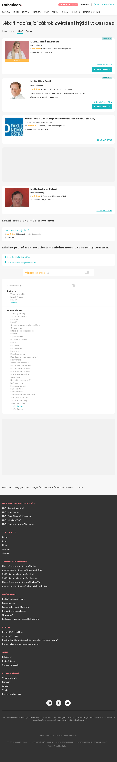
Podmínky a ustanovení (57, 746)
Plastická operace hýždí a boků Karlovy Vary (21, 582)
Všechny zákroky (17, 313)
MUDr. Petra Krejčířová (11, 520)
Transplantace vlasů (19, 397)
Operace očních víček (20, 374)
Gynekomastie (16, 336)
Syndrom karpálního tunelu (22, 394)
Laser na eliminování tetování (15, 607)
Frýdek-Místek (16, 297)
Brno (4, 541)
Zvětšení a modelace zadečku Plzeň (18, 574)
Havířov (13, 300)
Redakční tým (8, 661)
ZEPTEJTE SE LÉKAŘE (40, 12)
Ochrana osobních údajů (17, 742)
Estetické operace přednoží (22, 331)
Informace (8, 31)
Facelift (13, 334)
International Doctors (11, 694)
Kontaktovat (102, 69)
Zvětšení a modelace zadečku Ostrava (19, 578)
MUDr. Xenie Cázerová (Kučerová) (16, 516)
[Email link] (68, 703)
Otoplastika (15, 377)
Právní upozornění (84, 742)
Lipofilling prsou (17, 348)
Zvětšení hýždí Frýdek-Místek (21, 262)
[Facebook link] (58, 703)
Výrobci (5, 690)
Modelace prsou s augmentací (24, 357)
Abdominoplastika (18, 316)
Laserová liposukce (18, 339)
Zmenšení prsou (17, 403)
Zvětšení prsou (16, 409)
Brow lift (13, 322)
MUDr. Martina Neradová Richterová (18, 524)
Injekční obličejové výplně (13, 599)
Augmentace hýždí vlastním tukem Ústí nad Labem (25, 586)
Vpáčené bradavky (18, 400)
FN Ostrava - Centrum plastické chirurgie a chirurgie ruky (60, 118)
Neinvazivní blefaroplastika (14, 611)
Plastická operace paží (20, 380)
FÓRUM (55, 12)
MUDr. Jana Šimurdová (44, 41)
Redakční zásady (100, 742)
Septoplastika (16, 391)
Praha (5, 537)
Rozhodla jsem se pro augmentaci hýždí (20, 644)
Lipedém (14, 342)
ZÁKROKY (6, 12)
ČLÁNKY (65, 12)
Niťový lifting (15, 360)
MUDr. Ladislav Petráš (43, 189)
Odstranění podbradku (20, 365)
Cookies (50, 742)
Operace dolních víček (20, 368)
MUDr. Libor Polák (41, 81)
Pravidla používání (37, 742)
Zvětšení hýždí (16, 406)
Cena (29, 31)
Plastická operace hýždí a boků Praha (19, 566)
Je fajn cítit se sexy (10, 636)
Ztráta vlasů (7, 615)
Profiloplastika (16, 383)
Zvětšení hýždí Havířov (17, 257)
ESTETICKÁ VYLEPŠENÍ (92, 12)
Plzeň (4, 545)
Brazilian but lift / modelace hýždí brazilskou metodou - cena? (30, 640)
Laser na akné (8, 603)
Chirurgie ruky (16, 328)
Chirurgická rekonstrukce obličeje (25, 325)
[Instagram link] (49, 703)
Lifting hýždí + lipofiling (12, 632)
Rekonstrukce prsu (18, 386)
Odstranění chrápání (19, 363)
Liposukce (14, 351)
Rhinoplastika (16, 389)
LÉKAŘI (16, 12)
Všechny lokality (17, 294)
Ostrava (14, 302)
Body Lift (14, 319)
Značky (5, 686)
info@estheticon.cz (69, 735)
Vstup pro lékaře (9, 678)
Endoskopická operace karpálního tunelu (20, 619)
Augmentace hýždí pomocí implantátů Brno (22, 570)
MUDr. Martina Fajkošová (17, 230)
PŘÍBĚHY (25, 12)
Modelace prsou (17, 354)
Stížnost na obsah (10, 665)
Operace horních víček (20, 371)
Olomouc (6, 549)
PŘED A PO (76, 12)
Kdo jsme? (7, 657)
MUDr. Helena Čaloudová (13, 508)
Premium (6, 682)
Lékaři (20, 31)
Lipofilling (14, 345)
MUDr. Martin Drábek (11, 512)
